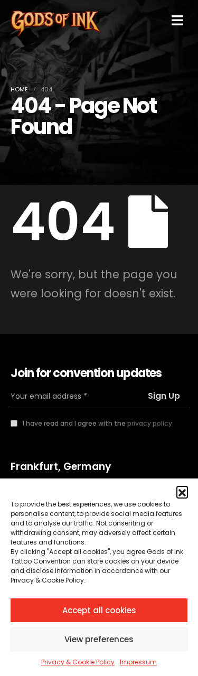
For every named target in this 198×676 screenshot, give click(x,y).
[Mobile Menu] (177, 20)
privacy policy (149, 423)
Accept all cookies (99, 610)
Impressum (138, 662)
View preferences (99, 639)
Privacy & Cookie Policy (78, 662)
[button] (182, 491)
